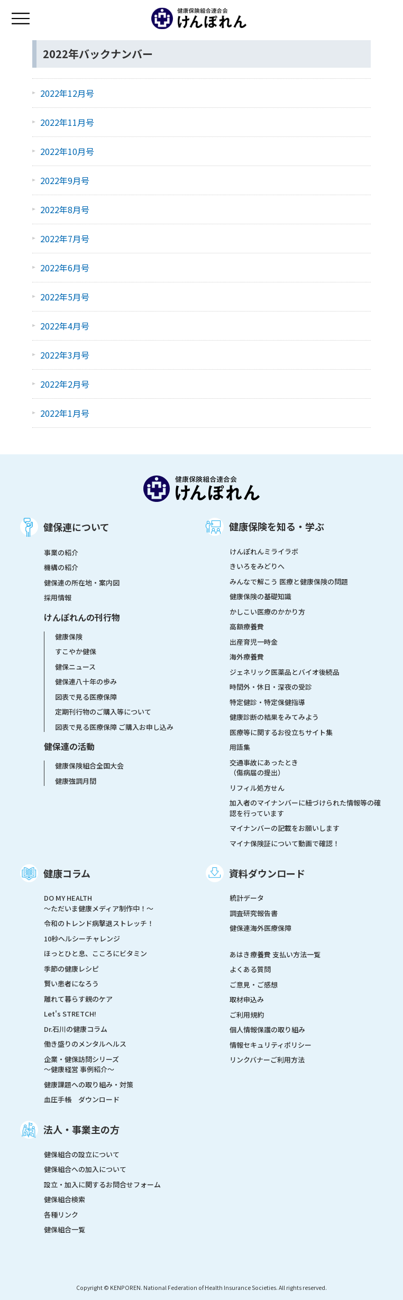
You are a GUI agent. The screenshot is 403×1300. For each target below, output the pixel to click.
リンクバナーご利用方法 (267, 1060)
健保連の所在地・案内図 (82, 583)
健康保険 (69, 636)
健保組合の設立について (82, 1154)
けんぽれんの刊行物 (82, 617)
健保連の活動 (69, 746)
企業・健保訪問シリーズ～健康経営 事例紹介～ (81, 1064)
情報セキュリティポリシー (271, 1045)
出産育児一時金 (254, 642)
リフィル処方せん (257, 788)
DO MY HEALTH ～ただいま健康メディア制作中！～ (98, 903)
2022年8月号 (64, 209)
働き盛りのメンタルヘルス (85, 1044)
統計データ (247, 898)
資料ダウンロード (267, 873)
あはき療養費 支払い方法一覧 (275, 954)
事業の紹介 (61, 552)
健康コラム (66, 873)
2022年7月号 (64, 238)
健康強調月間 (75, 781)
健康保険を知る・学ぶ (276, 526)
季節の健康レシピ (71, 969)
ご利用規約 (247, 1015)
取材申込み (247, 999)
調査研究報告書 (254, 913)
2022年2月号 (64, 384)
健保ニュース (75, 667)
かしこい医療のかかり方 (267, 612)
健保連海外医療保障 (260, 928)
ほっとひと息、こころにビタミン (95, 953)
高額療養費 (247, 626)
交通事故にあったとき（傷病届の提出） (264, 767)
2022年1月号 (64, 413)
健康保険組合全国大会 (89, 766)
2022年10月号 (67, 151)
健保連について (76, 527)
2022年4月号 (64, 325)
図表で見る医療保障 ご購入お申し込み (114, 727)
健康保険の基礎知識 (260, 596)
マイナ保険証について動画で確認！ (285, 843)
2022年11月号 (67, 122)
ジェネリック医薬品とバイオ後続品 (285, 672)
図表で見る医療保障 (86, 697)
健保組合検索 (64, 1199)
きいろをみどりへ (257, 566)
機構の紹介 (61, 567)
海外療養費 (247, 657)
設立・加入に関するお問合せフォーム (102, 1184)
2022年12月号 (67, 93)
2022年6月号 (64, 267)
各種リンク (61, 1215)
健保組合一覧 (64, 1229)
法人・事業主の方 (81, 1129)
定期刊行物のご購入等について (103, 712)
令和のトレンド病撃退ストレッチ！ (99, 923)
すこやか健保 (75, 651)
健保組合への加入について (85, 1169)
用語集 (240, 747)
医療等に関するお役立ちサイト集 (281, 732)
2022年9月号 (64, 180)
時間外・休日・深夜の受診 (271, 687)
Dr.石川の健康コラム (75, 1029)
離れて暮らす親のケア (78, 999)
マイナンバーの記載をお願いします (285, 828)
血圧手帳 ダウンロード (82, 1099)
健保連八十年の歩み (86, 681)
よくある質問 (250, 969)
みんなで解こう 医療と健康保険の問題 (289, 581)
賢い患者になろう (71, 983)
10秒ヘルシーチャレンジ (82, 938)
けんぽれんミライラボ (264, 551)
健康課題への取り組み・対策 (88, 1084)
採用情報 (57, 597)
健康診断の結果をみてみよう (274, 717)
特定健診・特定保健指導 (267, 702)
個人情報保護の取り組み (267, 1029)
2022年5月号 (64, 296)
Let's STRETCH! (70, 1014)
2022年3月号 (64, 355)
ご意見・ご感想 (254, 984)
